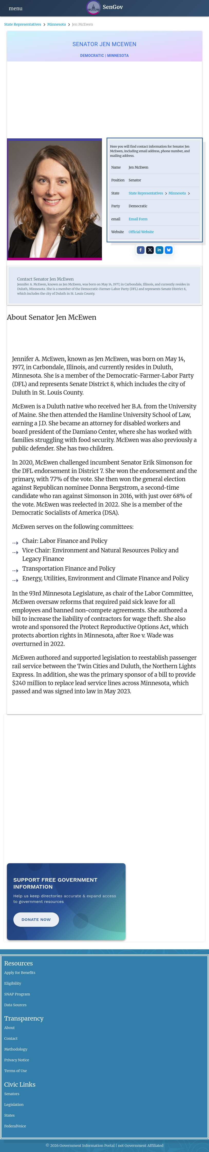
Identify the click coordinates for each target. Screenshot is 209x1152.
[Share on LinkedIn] (159, 250)
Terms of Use (15, 1070)
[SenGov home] (104, 7)
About (9, 1027)
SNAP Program (17, 994)
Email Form (138, 219)
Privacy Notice (16, 1060)
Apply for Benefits (19, 972)
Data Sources (15, 1005)
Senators (12, 1094)
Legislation (14, 1104)
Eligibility (12, 983)
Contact (11, 1038)
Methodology (15, 1049)
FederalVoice (15, 1126)
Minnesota (56, 24)
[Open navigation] (15, 8)
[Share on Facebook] (141, 250)
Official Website (141, 232)
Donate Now (36, 919)
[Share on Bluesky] (169, 250)
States (9, 1115)
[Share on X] (150, 250)
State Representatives (22, 24)
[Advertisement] (104, 100)
